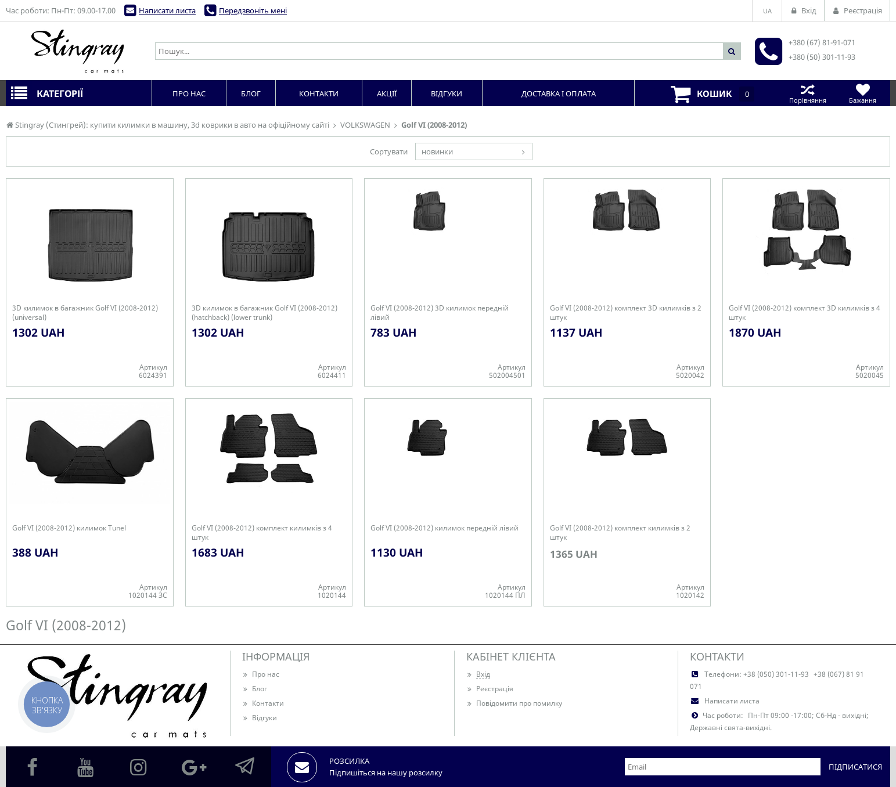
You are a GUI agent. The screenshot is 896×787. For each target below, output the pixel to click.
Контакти (263, 703)
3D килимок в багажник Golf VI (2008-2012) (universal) (85, 313)
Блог (254, 689)
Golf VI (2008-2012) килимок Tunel (69, 528)
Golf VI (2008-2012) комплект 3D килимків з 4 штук (804, 313)
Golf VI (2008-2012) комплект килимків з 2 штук (620, 533)
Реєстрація (489, 689)
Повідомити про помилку (514, 703)
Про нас (260, 674)
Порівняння (807, 93)
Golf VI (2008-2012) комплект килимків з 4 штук (262, 533)
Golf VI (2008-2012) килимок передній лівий (444, 528)
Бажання (862, 93)
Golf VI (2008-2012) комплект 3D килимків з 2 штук (625, 313)
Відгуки (259, 718)
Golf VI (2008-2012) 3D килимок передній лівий (439, 313)
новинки (437, 151)
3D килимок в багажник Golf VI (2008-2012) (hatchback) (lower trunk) (264, 313)
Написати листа (167, 10)
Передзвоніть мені (253, 10)
